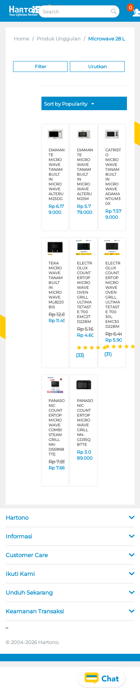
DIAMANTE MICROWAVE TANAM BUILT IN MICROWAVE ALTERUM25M (85, 174)
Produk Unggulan (59, 39)
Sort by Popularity (69, 104)
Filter (40, 66)
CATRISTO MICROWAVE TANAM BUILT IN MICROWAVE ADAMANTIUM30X (113, 177)
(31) (108, 354)
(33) (80, 355)
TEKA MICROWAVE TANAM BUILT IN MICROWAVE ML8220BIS (56, 285)
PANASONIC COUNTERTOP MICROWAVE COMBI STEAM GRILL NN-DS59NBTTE (57, 427)
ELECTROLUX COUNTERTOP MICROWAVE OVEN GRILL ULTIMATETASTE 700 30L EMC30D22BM (112, 295)
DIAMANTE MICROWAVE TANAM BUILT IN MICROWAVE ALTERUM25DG (57, 174)
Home (21, 39)
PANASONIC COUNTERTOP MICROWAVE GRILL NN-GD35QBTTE (85, 422)
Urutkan (97, 66)
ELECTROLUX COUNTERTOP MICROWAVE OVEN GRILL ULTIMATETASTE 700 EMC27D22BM (84, 292)
